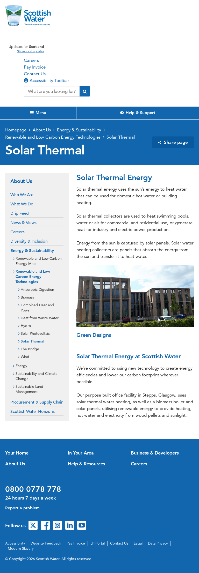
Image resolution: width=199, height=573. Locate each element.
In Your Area (81, 453)
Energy (21, 365)
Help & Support (137, 112)
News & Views (23, 222)
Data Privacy (158, 543)
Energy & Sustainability (79, 129)
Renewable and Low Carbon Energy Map (39, 261)
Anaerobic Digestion (37, 289)
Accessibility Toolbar (46, 80)
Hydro (26, 325)
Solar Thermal (120, 137)
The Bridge (30, 349)
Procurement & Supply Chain (36, 402)
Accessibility (15, 543)
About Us (42, 129)
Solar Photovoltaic (35, 333)
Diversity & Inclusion (29, 241)
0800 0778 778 (33, 489)
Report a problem (22, 507)
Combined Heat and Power (37, 307)
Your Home (17, 453)
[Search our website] (52, 91)
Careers (31, 60)
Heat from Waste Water (40, 318)
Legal (138, 543)
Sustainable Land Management (29, 389)
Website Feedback (46, 543)
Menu (38, 112)
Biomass (27, 297)
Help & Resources (86, 464)
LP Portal (97, 543)
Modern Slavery (21, 548)
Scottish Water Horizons (32, 411)
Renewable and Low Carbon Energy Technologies (53, 137)
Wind (25, 356)
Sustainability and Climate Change (37, 376)
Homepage (15, 129)
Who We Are (21, 194)
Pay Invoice (35, 67)
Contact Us (35, 73)
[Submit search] (85, 91)
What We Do (21, 204)
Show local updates (30, 51)
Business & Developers (155, 453)
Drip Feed (19, 213)
